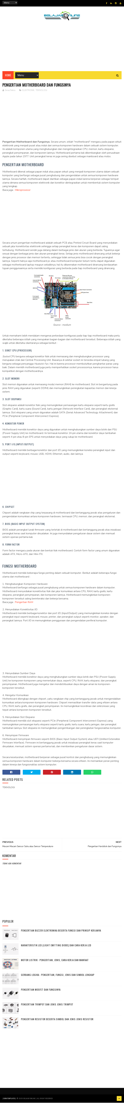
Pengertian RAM (24, 602)
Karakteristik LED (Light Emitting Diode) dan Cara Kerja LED (56, 945)
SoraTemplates (9, 1099)
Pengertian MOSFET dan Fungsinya (41, 990)
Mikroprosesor (23, 190)
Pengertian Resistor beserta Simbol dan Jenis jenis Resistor (57, 1019)
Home (8, 75)
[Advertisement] (62, 48)
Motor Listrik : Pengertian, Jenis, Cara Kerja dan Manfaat (55, 960)
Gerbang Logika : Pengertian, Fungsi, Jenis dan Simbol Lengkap (57, 975)
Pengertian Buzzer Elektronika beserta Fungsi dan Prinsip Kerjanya (61, 931)
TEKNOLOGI (41, 90)
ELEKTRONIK (28, 90)
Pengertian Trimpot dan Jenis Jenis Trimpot (47, 1005)
